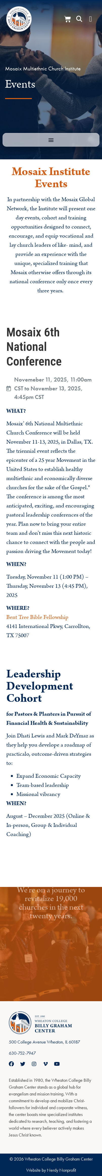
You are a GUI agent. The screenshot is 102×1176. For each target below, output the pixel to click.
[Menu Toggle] (90, 19)
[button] (79, 19)
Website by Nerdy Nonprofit (51, 1170)
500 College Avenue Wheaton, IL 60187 (44, 1042)
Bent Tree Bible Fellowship (37, 617)
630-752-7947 (22, 1053)
